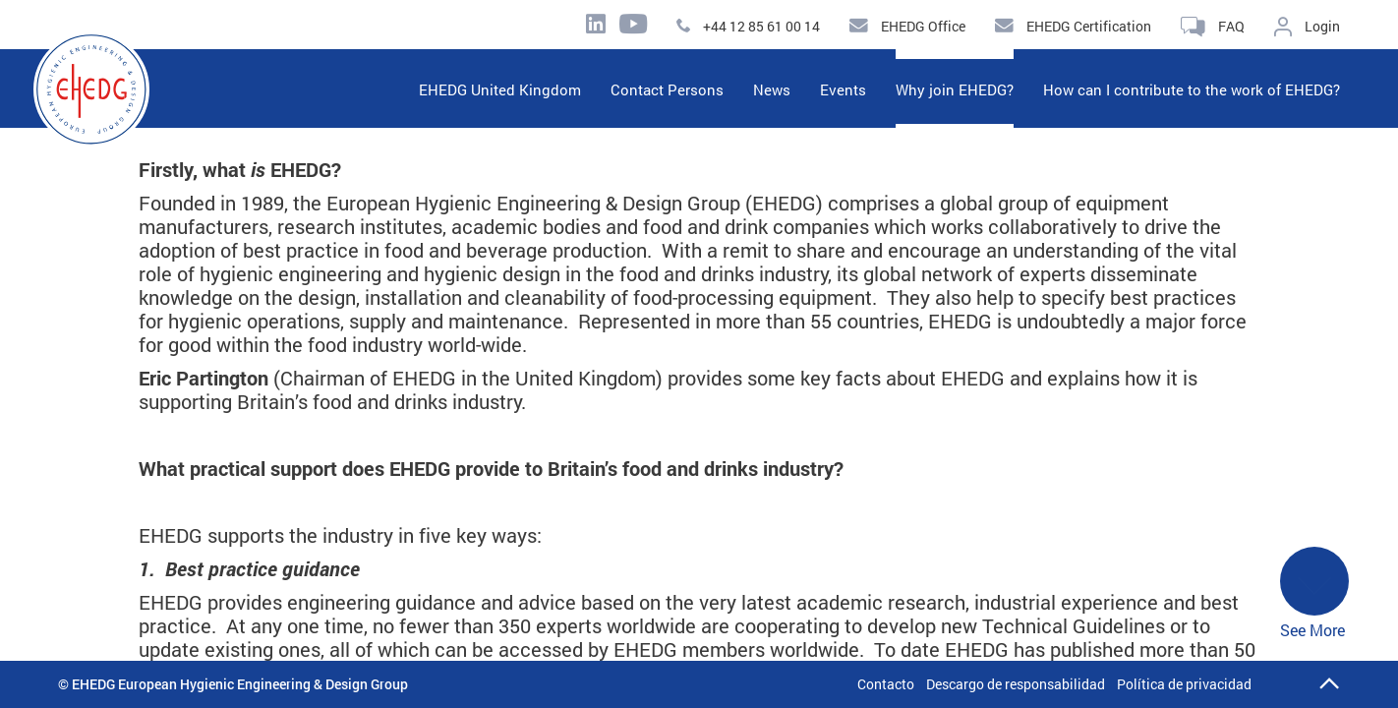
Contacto (885, 684)
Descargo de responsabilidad (1015, 684)
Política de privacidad (1184, 684)
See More (1314, 593)
